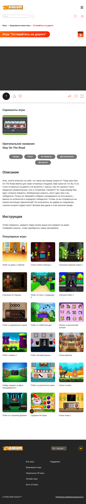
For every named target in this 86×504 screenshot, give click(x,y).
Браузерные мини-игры (20, 25)
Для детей (43, 168)
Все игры (30, 462)
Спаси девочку (71, 349)
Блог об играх (32, 484)
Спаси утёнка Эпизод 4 (43, 259)
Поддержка (55, 462)
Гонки (30, 162)
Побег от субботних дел (43, 319)
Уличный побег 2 (71, 289)
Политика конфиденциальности (69, 497)
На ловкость (46, 162)
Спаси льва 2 (71, 409)
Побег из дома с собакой (14, 259)
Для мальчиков (67, 162)
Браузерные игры (33, 467)
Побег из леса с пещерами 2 (43, 290)
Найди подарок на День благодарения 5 (14, 381)
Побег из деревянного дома (14, 319)
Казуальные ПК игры (35, 473)
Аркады (15, 162)
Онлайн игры (32, 479)
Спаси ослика (71, 379)
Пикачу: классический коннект (71, 320)
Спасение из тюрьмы (14, 289)
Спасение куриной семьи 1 (71, 259)
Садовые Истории (43, 409)
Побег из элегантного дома (43, 379)
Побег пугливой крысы (43, 349)
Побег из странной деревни (14, 409)
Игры (4, 25)
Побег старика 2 (14, 349)
